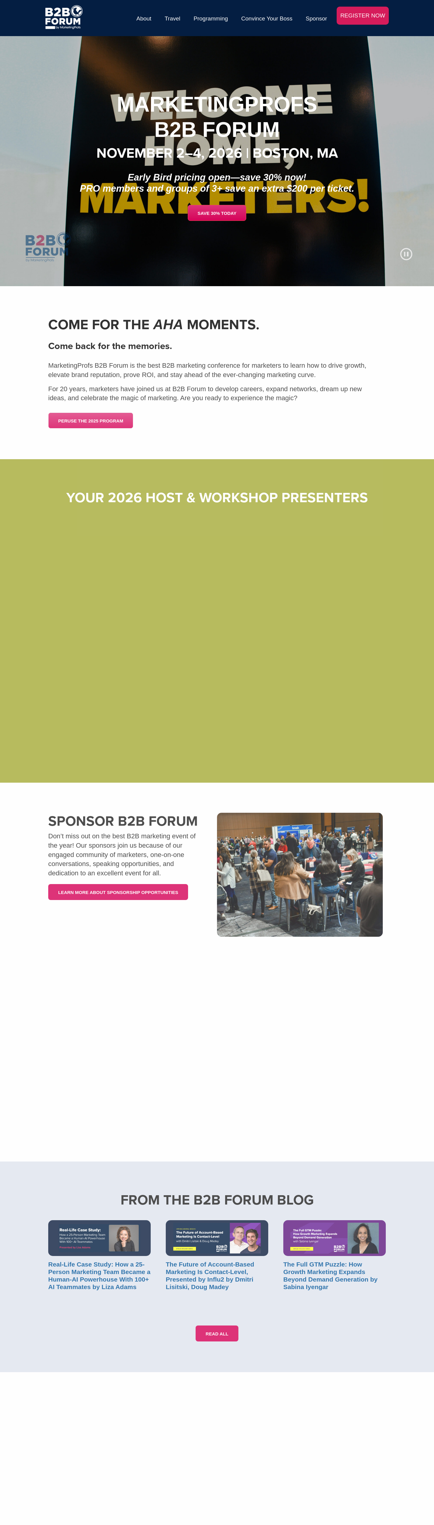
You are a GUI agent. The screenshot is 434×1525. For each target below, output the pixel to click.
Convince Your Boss (266, 18)
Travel (172, 18)
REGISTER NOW (362, 15)
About (144, 18)
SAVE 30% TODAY (217, 213)
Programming (210, 18)
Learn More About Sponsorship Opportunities (118, 892)
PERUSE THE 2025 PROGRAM (90, 420)
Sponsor (316, 18)
